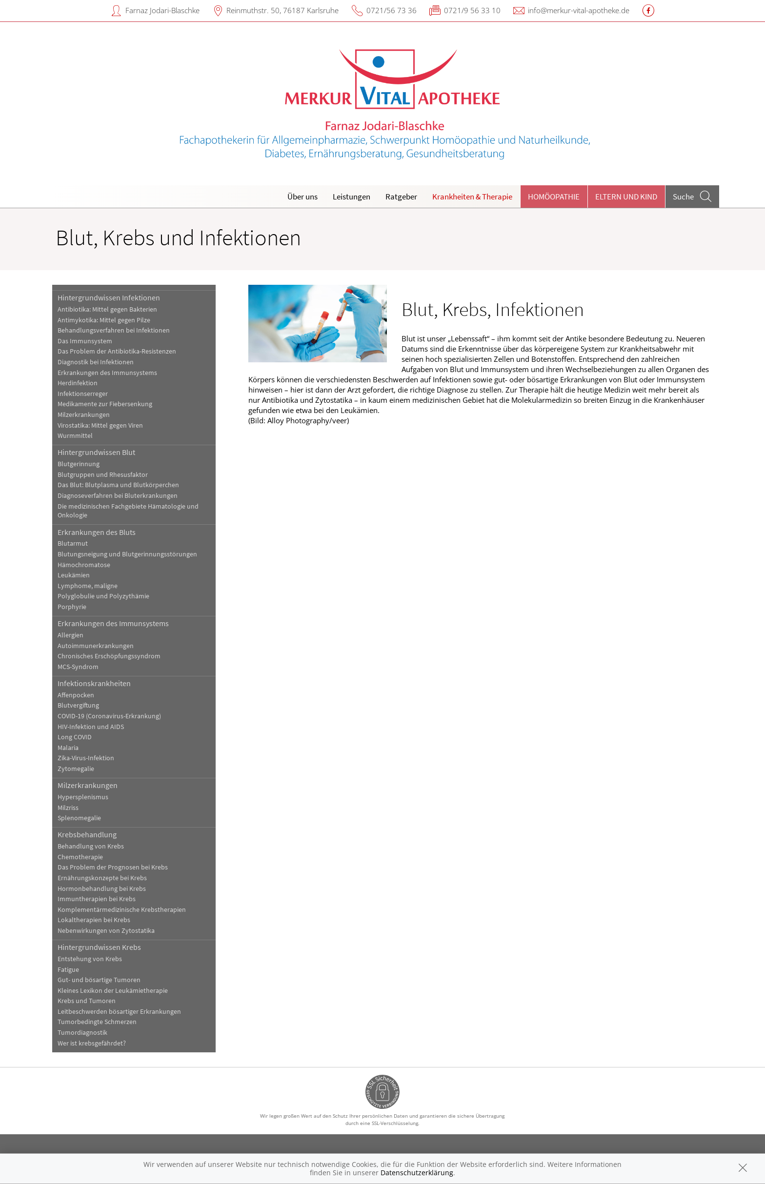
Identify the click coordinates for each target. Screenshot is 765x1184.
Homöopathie (554, 196)
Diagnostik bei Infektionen (96, 362)
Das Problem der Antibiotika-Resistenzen (117, 351)
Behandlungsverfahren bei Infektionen (114, 330)
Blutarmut (73, 543)
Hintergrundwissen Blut (96, 452)
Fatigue (68, 970)
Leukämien (74, 575)
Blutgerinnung (79, 464)
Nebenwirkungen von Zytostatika (106, 931)
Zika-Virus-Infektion (86, 758)
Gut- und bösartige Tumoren (99, 980)
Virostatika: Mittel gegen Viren (100, 425)
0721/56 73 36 (391, 10)
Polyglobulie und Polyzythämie (103, 596)
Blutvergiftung (78, 705)
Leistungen (351, 196)
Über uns (302, 196)
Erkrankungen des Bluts (97, 532)
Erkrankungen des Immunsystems (107, 373)
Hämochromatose (84, 565)
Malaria (68, 748)
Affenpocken (76, 695)
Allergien (70, 635)
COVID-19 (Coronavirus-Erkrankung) (109, 716)
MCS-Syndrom (78, 667)
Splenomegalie (79, 818)
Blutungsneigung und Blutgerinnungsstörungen (127, 554)
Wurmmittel (75, 436)
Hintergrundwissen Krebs (99, 947)
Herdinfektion (78, 383)
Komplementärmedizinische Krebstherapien (122, 910)
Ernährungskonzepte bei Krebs (102, 878)
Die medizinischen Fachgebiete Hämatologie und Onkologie (128, 511)
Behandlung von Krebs (91, 846)
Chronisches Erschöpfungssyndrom (109, 656)
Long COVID (75, 737)
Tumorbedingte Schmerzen (97, 1022)
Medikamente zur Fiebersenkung (105, 404)
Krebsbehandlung (87, 834)
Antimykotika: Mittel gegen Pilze (104, 320)
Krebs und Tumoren (87, 1001)
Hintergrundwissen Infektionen (109, 297)
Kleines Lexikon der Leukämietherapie (113, 991)
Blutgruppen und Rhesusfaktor (103, 475)
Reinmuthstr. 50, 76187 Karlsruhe (282, 10)
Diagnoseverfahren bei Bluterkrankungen (118, 496)
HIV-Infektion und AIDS (91, 727)
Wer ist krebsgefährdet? (92, 1043)
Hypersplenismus (83, 797)
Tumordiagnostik (82, 1032)
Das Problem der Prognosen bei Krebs (113, 867)
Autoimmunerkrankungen (96, 646)
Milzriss (68, 808)
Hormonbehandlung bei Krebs (102, 889)
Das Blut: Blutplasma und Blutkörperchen (118, 485)
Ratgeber (401, 196)
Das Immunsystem (85, 341)
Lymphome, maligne (88, 586)
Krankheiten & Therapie (472, 196)
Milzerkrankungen (84, 415)
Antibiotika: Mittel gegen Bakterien (107, 309)
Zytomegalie (76, 769)
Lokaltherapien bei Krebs (94, 920)
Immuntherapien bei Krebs (97, 899)
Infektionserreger (83, 394)
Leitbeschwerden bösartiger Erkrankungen (119, 1011)
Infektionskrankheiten (94, 683)
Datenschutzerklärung (417, 1172)
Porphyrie (72, 607)
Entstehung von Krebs (90, 959)
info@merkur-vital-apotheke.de (578, 10)
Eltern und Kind (626, 196)
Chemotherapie (80, 857)
